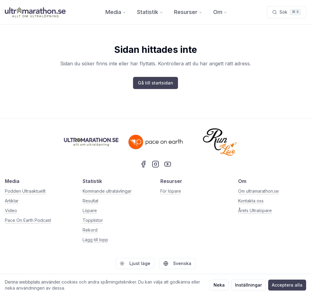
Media (115, 12)
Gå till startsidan (155, 82)
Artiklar (12, 200)
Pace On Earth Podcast (28, 220)
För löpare (170, 191)
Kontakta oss (251, 200)
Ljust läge (135, 263)
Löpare (90, 210)
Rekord (90, 229)
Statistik (150, 12)
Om (220, 12)
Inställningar (248, 284)
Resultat (90, 200)
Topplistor (93, 220)
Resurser (188, 12)
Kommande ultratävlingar (107, 191)
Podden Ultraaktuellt (25, 191)
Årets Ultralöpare (255, 210)
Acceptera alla (287, 284)
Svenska (177, 263)
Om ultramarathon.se (258, 191)
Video (11, 210)
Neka (219, 284)
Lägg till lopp (95, 239)
